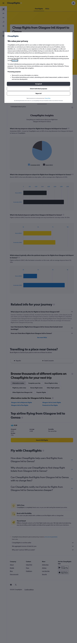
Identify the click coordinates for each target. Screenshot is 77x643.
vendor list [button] (15, 60)
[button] (38, 84)
